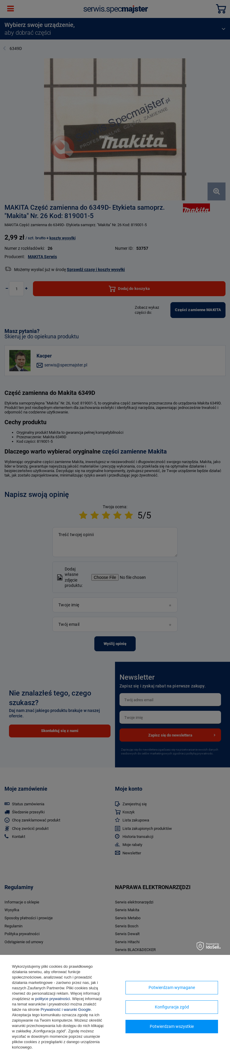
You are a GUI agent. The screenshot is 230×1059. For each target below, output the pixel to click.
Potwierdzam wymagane (172, 987)
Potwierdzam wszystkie (172, 1026)
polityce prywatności (52, 998)
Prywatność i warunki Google (65, 1009)
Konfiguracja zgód (172, 1007)
